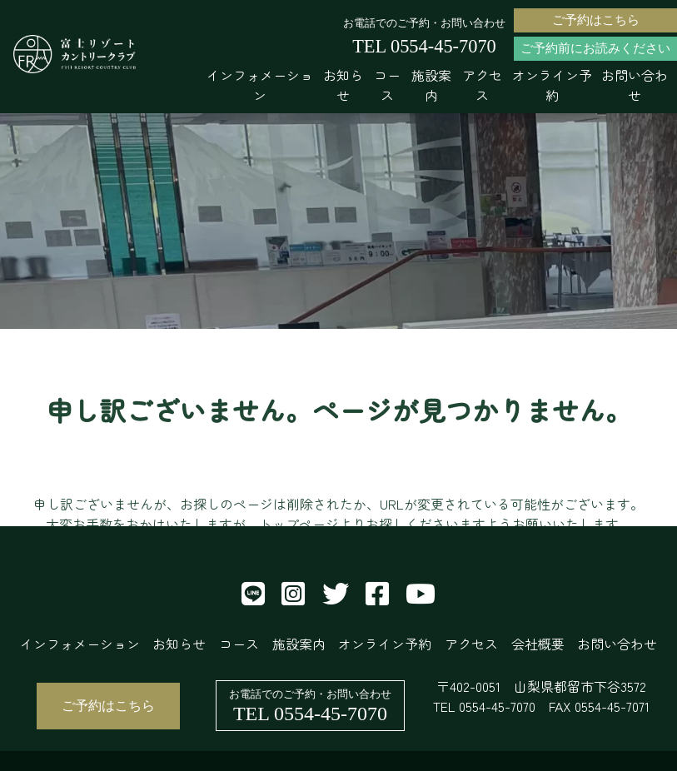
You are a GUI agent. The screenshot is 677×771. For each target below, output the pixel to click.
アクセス (482, 85)
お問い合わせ (634, 85)
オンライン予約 (552, 85)
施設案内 (431, 85)
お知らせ (343, 85)
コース (387, 85)
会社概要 (538, 644)
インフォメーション (260, 85)
